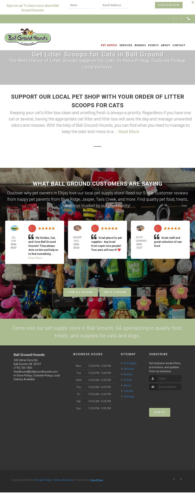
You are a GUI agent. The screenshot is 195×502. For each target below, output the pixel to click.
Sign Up (159, 415)
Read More (128, 131)
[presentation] (145, 5)
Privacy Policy (43, 483)
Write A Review (115, 292)
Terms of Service (63, 483)
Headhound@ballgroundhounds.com (36, 374)
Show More (35, 257)
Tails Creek (106, 199)
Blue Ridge (70, 199)
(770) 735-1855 (23, 370)
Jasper (88, 199)
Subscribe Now (168, 5)
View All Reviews (80, 292)
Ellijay (63, 193)
